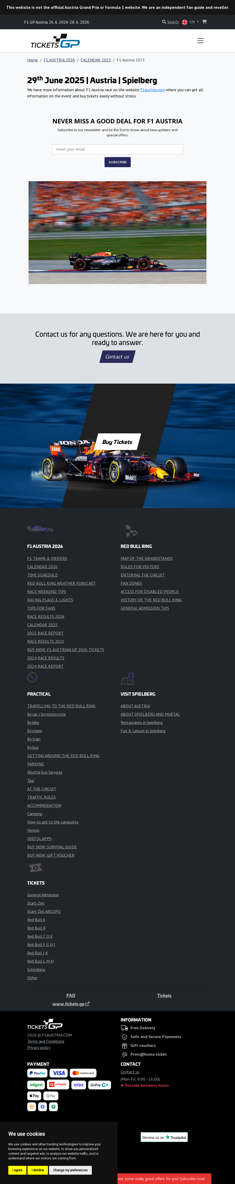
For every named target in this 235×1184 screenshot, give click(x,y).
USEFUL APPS (39, 838)
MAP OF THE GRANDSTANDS (146, 558)
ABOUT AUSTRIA (135, 705)
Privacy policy (38, 1047)
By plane (34, 730)
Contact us (117, 356)
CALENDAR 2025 (96, 59)
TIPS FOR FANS (41, 608)
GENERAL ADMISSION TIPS (145, 608)
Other (32, 977)
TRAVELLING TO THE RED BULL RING (61, 705)
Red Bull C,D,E (40, 936)
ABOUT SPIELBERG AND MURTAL (150, 714)
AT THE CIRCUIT (41, 788)
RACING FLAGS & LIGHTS (50, 599)
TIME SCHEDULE (42, 574)
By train (33, 739)
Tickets (164, 995)
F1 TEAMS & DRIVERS (47, 558)
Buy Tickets (117, 442)
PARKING (35, 763)
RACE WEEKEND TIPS (46, 591)
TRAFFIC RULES (41, 797)
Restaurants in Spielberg (142, 722)
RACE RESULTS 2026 (45, 616)
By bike (33, 722)
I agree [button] (17, 1170)
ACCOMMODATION (44, 805)
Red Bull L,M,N (40, 961)
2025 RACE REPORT (45, 633)
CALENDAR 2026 (42, 566)
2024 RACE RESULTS (45, 657)
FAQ (70, 995)
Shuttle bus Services (45, 772)
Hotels (33, 830)
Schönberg (36, 969)
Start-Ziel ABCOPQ (44, 911)
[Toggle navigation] (200, 41)
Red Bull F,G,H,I (41, 944)
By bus (32, 747)
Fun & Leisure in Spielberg (143, 730)
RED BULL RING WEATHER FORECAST (61, 583)
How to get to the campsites (53, 821)
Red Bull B (36, 928)
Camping (34, 813)
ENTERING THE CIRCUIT (143, 574)
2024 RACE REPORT (45, 666)
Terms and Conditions (45, 1041)
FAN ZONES (131, 583)
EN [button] (189, 22)
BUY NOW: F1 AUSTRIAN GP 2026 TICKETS (65, 649)
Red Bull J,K (37, 952)
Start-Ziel (35, 903)
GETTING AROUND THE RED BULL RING (63, 755)
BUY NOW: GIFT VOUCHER (50, 855)
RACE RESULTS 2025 (45, 641)
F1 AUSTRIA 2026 (59, 59)
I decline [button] (38, 1170)
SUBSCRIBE (118, 162)
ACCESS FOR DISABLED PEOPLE (150, 591)
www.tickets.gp (70, 1003)
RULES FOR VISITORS (140, 566)
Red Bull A (36, 919)
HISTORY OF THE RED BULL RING (151, 599)
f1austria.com (152, 89)
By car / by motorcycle (46, 714)
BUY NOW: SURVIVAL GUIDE (52, 846)
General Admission (43, 894)
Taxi (30, 780)
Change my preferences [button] (70, 1170)
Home (32, 59)
